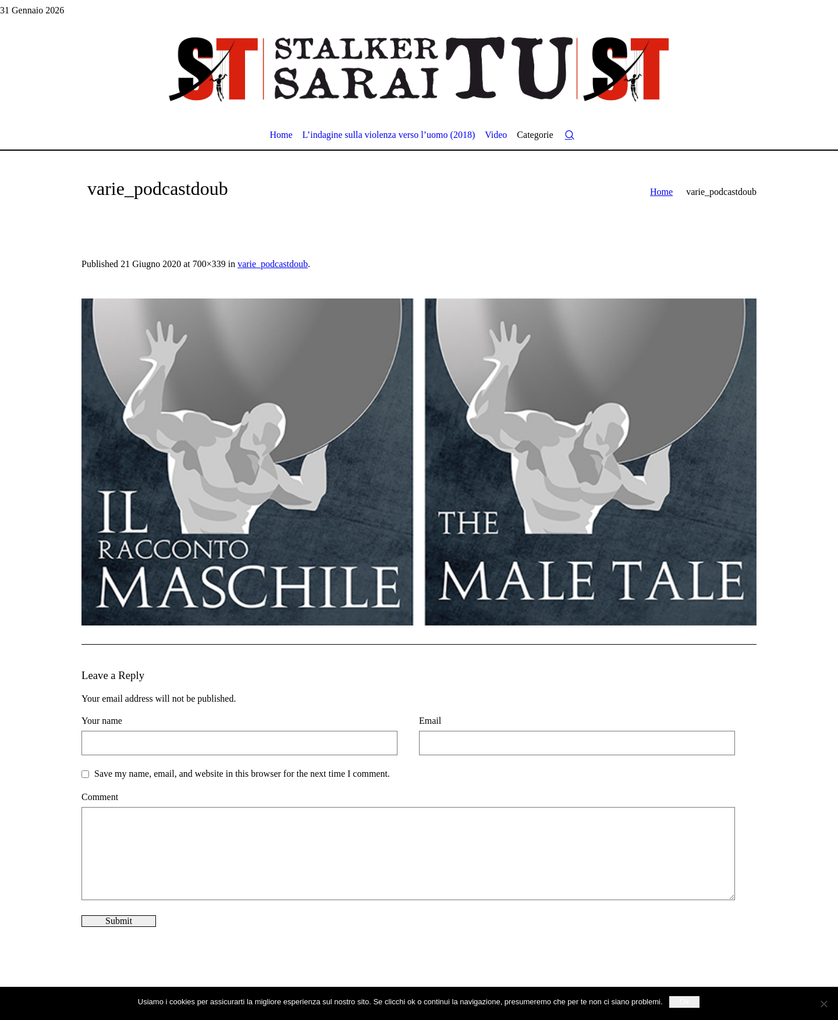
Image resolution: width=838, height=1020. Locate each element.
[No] (823, 1004)
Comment (99, 797)
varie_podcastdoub (272, 264)
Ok (685, 1001)
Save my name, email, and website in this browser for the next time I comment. (242, 774)
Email (430, 721)
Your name (101, 721)
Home (661, 192)
